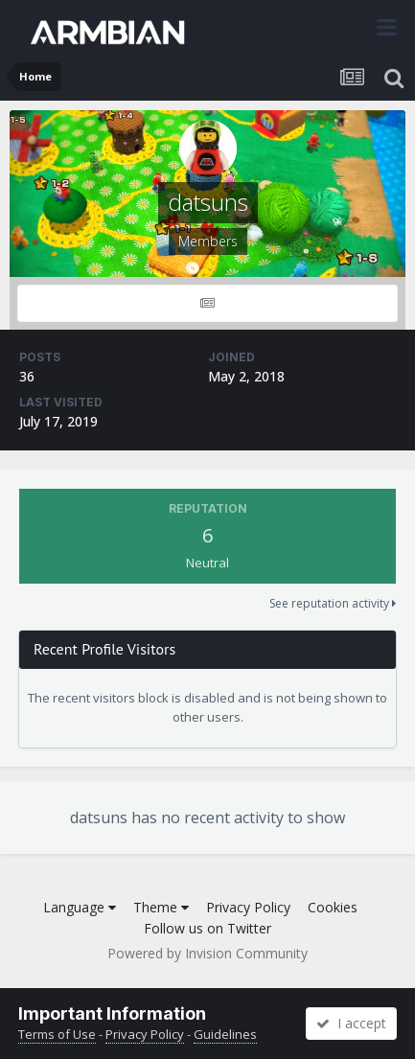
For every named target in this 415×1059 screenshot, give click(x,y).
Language (79, 907)
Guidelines (225, 1034)
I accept (351, 1023)
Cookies (332, 907)
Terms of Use (57, 1034)
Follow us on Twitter (207, 928)
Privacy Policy (248, 907)
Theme (161, 907)
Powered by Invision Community (207, 953)
